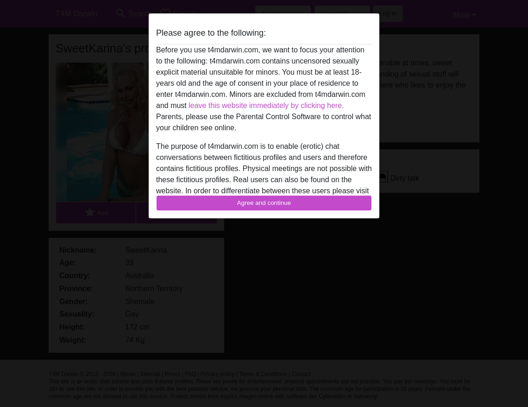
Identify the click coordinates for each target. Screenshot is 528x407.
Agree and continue (264, 202)
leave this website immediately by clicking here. (266, 105)
